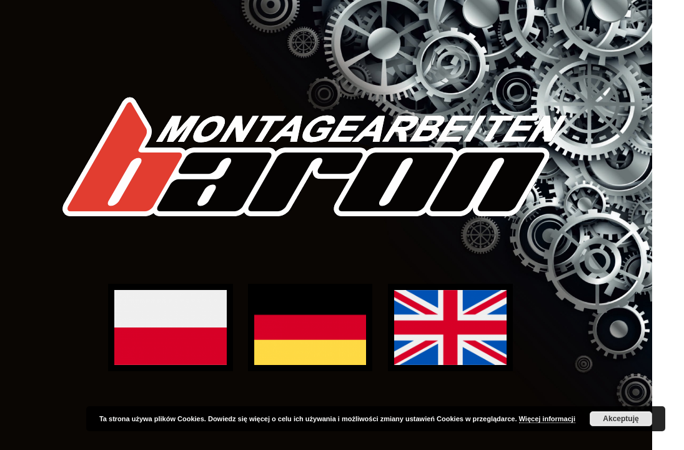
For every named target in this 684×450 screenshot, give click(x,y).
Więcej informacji (547, 418)
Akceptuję (620, 418)
